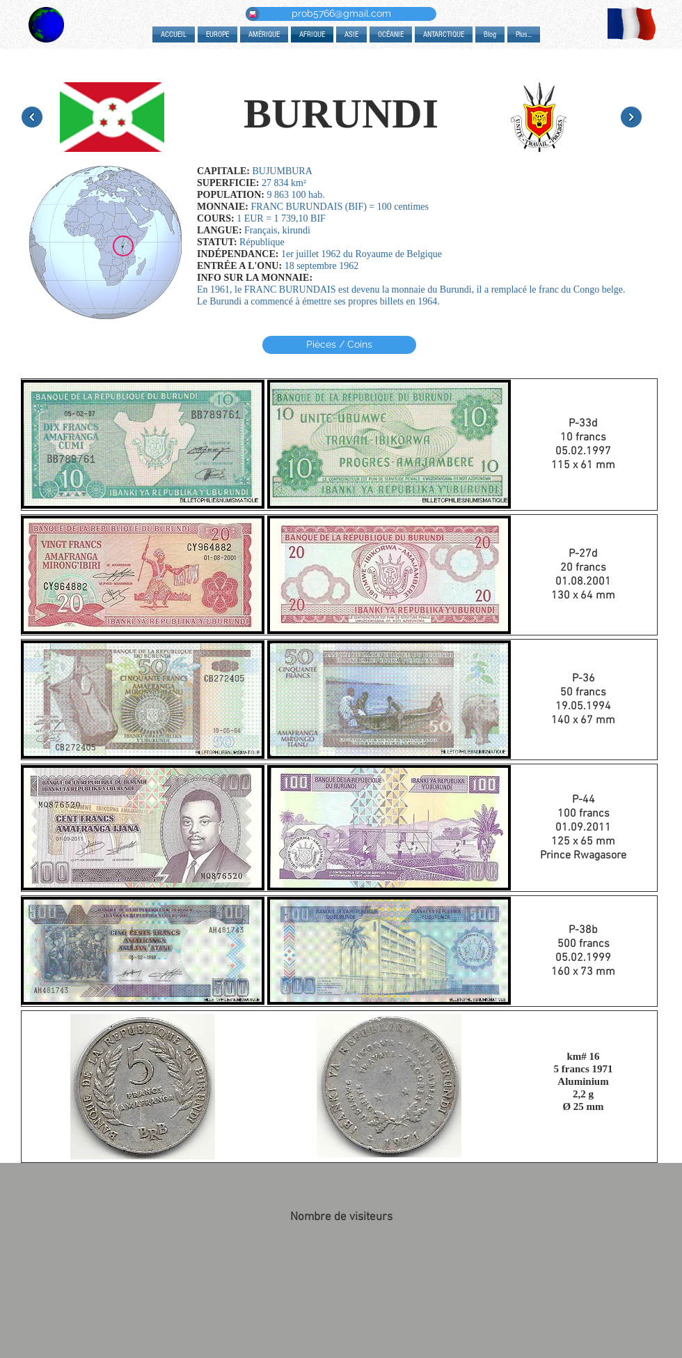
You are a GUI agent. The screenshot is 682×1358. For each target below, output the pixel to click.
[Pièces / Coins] (339, 345)
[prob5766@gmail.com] (341, 14)
